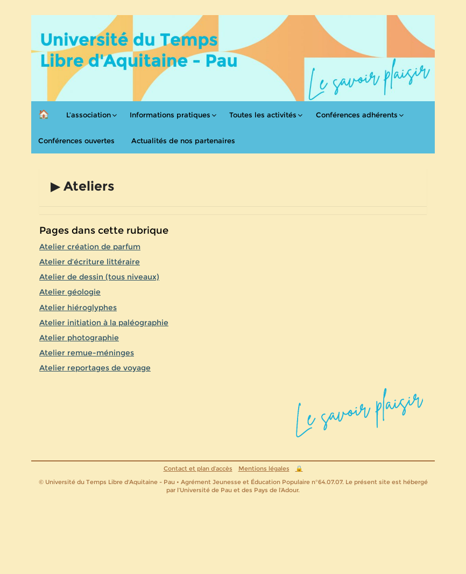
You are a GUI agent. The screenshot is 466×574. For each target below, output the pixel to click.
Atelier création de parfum (89, 246)
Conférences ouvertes (76, 140)
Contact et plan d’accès (198, 468)
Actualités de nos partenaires (183, 140)
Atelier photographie (79, 337)
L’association (88, 114)
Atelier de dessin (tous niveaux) (99, 277)
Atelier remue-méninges (86, 353)
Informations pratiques (170, 114)
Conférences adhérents (357, 114)
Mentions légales (264, 468)
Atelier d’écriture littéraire (89, 262)
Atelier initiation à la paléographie (103, 322)
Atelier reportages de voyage (95, 368)
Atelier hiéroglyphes (78, 307)
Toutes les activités (262, 114)
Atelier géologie (70, 292)
